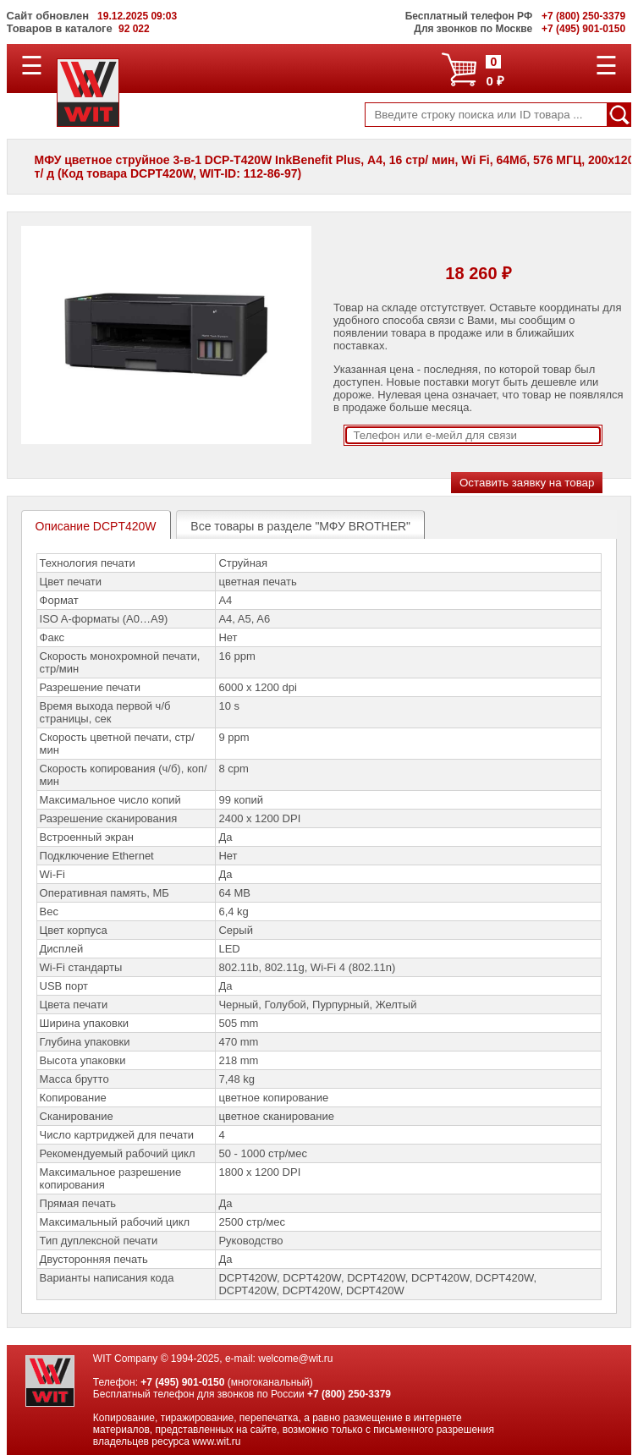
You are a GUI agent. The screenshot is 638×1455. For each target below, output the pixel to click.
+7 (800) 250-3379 (349, 1394)
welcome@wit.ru (295, 1358)
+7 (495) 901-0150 (182, 1382)
